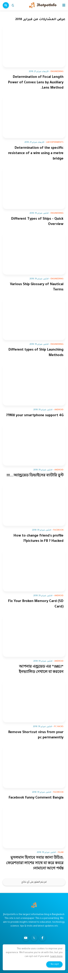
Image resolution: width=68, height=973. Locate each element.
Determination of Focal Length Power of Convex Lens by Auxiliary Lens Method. (35, 82)
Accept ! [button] (54, 964)
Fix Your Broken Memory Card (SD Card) (35, 604)
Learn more (56, 956)
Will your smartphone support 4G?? (34, 415)
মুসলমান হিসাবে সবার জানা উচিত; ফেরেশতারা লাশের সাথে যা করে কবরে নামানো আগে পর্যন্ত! (34, 863)
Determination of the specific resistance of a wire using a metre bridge (35, 153)
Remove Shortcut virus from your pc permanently (35, 735)
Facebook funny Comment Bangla (36, 798)
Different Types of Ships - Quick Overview (37, 221)
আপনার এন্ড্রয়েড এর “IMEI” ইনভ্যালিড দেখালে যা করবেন (41, 669)
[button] (64, 5)
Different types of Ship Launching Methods (35, 352)
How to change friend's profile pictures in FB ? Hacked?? (38, 538)
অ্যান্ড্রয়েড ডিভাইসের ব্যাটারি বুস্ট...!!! (35, 476)
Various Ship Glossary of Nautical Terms (36, 287)
